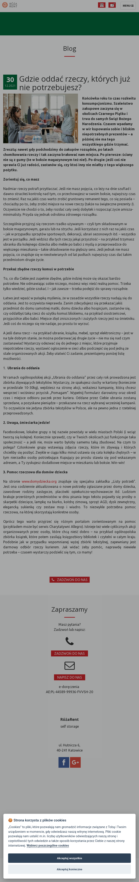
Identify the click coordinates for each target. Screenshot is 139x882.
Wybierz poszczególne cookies (48, 845)
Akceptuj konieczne (69, 869)
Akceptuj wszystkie (69, 858)
